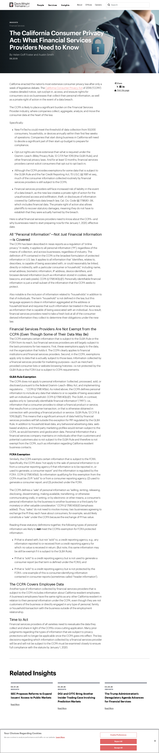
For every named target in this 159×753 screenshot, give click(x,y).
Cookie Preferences (118, 735)
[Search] (109, 5)
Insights (65, 5)
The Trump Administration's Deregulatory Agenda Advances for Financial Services (124, 697)
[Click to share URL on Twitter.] (117, 87)
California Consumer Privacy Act (63, 88)
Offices (88, 5)
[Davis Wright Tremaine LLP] (20, 4)
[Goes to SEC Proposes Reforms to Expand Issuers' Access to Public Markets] (15, 704)
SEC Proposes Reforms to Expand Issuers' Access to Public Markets (31, 695)
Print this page (123, 90)
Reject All (118, 741)
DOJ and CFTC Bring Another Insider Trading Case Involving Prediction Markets (76, 697)
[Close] (155, 741)
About (79, 5)
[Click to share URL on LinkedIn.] (123, 87)
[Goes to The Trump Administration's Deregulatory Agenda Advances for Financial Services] (109, 708)
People (40, 5)
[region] (79, 741)
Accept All (118, 748)
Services (52, 5)
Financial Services (17, 26)
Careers (98, 5)
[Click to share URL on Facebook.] (121, 87)
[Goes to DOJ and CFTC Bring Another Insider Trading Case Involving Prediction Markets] (62, 708)
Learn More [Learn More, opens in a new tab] (60, 737)
